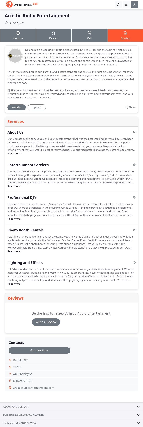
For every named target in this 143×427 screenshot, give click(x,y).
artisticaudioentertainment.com (33, 388)
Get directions (39, 350)
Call (89, 35)
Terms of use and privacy (19, 423)
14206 (17, 367)
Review (53, 35)
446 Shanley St (22, 374)
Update (36, 107)
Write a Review (46, 322)
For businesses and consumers (23, 414)
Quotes (125, 35)
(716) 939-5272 (22, 381)
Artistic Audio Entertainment (37, 15)
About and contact (16, 406)
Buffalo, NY (16, 23)
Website (18, 35)
